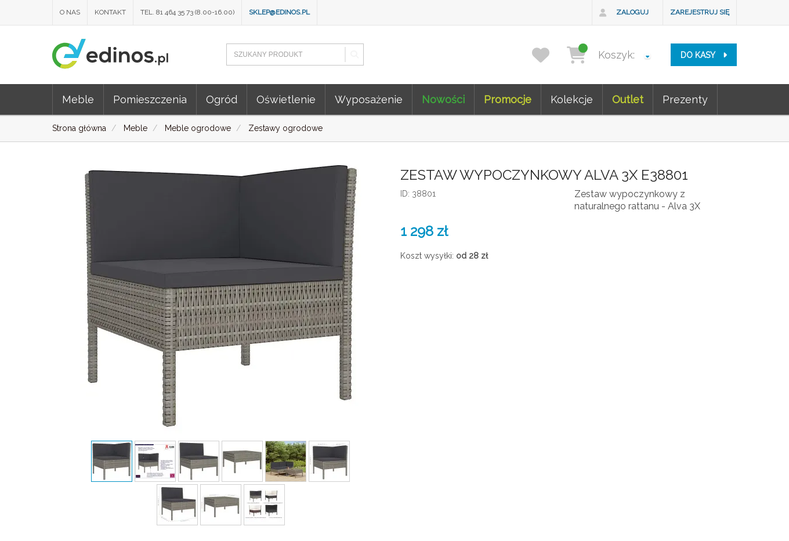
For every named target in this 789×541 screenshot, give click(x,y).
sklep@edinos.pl (279, 12)
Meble (78, 99)
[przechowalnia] (548, 55)
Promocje (507, 99)
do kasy (704, 55)
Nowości (443, 99)
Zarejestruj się (699, 12)
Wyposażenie (369, 99)
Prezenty (685, 99)
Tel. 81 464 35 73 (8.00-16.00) (187, 12)
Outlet (627, 99)
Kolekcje (572, 99)
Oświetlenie (286, 99)
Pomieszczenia (150, 99)
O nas (70, 12)
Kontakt (110, 12)
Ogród (221, 99)
